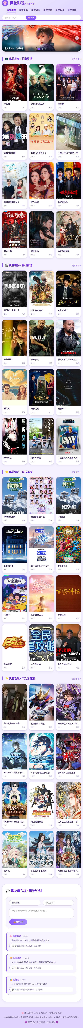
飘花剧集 (35, 10)
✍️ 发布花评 (18, 922)
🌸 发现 (31, 18)
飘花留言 (72, 10)
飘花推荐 (11, 10)
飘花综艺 (47, 10)
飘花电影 (23, 10)
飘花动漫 (59, 10)
